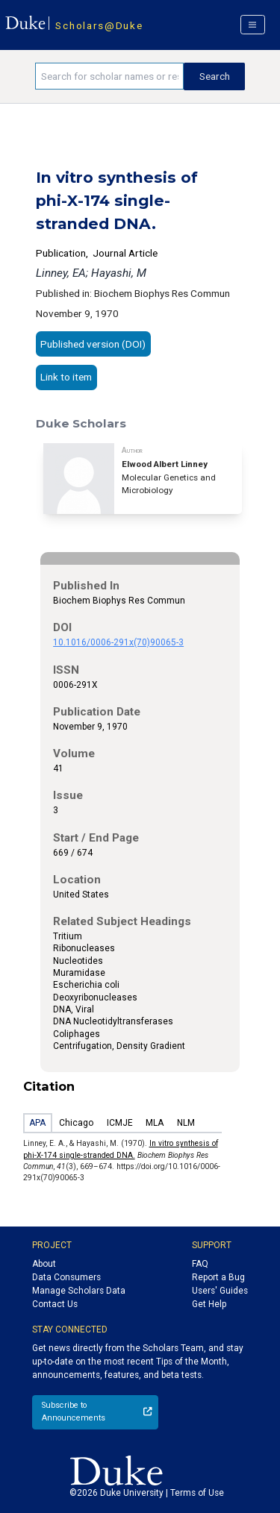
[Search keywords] (109, 76)
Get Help (209, 1304)
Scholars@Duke (99, 25)
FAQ (200, 1264)
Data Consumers (66, 1277)
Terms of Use (197, 1493)
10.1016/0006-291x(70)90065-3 (118, 642)
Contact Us (55, 1304)
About (44, 1264)
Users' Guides (220, 1290)
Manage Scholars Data (78, 1290)
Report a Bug (218, 1277)
